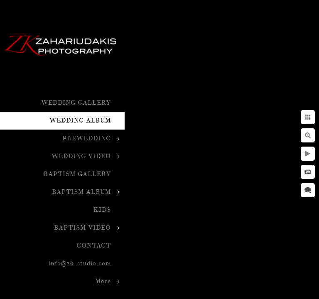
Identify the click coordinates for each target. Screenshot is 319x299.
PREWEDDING (86, 138)
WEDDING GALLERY (76, 103)
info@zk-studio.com (80, 263)
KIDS (102, 210)
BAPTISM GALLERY (77, 174)
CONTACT (93, 246)
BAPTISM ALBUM (81, 192)
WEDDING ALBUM (80, 121)
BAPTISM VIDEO (82, 228)
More (103, 281)
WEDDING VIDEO (81, 156)
